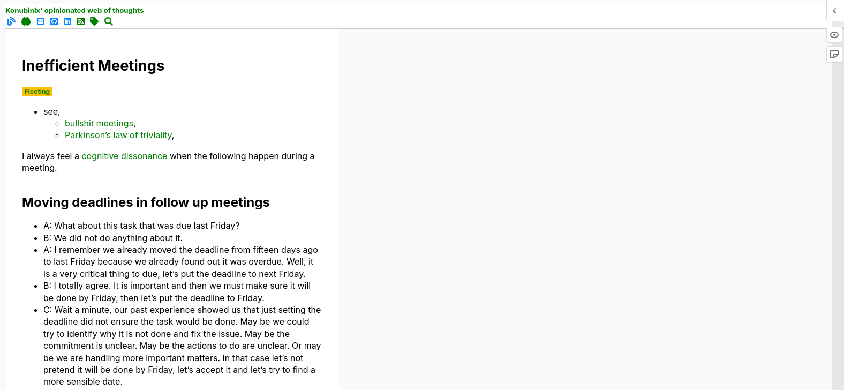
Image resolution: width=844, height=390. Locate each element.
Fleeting (37, 91)
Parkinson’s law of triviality (118, 135)
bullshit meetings (99, 123)
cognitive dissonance (124, 156)
